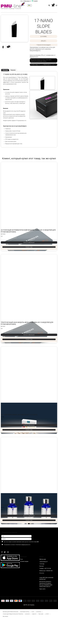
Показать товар (29, 247)
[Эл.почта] (16, 538)
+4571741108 (47, 568)
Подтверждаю (6, 547)
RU (29, 5)
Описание (5, 70)
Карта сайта (42, 589)
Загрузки (13, 70)
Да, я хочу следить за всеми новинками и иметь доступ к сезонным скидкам (25, 541)
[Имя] (16, 536)
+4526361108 (49, 570)
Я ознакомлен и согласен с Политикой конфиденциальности (17, 544)
